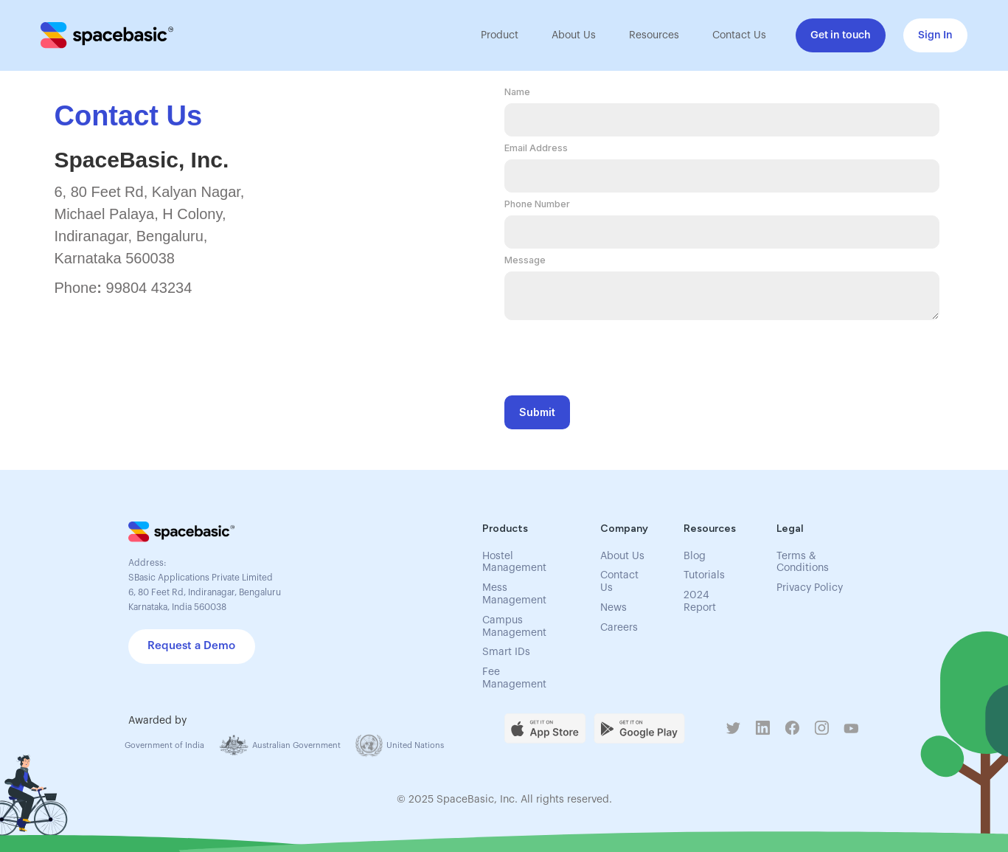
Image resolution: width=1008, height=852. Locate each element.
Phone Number (537, 203)
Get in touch (840, 35)
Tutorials (704, 575)
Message (525, 260)
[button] (497, 35)
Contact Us (739, 35)
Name (517, 91)
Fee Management (514, 678)
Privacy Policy (809, 588)
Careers (619, 628)
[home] (107, 35)
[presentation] (616, 353)
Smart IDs (506, 652)
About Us (574, 35)
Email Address (536, 147)
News (613, 608)
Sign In (935, 35)
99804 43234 (149, 288)
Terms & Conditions (802, 562)
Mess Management (514, 594)
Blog (695, 556)
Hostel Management (514, 562)
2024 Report (700, 601)
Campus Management (514, 626)
